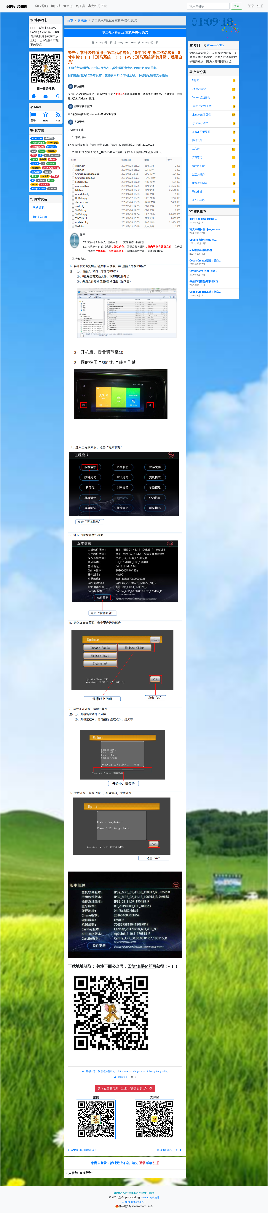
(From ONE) (215, 45)
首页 (70, 21)
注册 (260, 6)
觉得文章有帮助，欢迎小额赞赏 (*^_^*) (125, 1088)
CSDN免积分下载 (202, 106)
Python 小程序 (200, 123)
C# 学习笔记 (199, 88)
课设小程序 (198, 200)
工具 (80, 6)
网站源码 (38, 207)
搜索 (237, 6)
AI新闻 (195, 80)
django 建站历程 (201, 114)
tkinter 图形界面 (201, 131)
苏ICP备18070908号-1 (134, 1202)
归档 (55, 6)
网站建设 (197, 191)
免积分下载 (97, 6)
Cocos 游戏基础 (201, 97)
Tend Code (40, 217)
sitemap (145, 1197)
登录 (251, 6)
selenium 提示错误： (82, 1150)
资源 (68, 6)
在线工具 (197, 140)
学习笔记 (197, 157)
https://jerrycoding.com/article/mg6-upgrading (142, 1071)
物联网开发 (198, 165)
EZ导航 (41, 6)
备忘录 (82, 21)
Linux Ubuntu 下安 (168, 1150)
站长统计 (154, 1197)
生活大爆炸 (198, 174)
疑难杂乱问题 (199, 183)
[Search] (208, 6)
